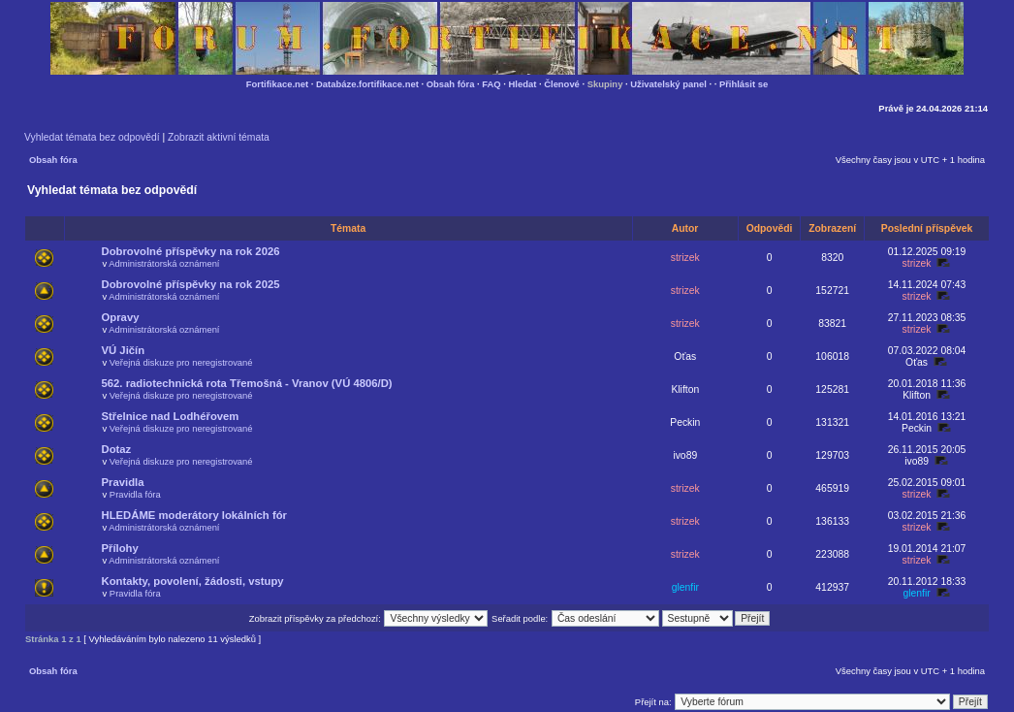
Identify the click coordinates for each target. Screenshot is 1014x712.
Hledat (523, 84)
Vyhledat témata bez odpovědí (92, 137)
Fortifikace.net (277, 84)
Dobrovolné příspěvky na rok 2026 (191, 251)
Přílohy (120, 548)
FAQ (491, 84)
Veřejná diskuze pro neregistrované (181, 362)
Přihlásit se (743, 84)
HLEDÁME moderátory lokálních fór (194, 515)
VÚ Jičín (123, 350)
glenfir (685, 587)
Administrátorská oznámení (164, 263)
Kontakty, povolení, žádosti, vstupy (193, 581)
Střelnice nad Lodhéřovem (170, 416)
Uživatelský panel (668, 84)
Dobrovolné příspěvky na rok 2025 (191, 284)
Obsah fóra (451, 84)
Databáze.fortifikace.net (367, 84)
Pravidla (123, 482)
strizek (685, 257)
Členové (562, 84)
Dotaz (117, 449)
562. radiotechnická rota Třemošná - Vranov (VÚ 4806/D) (247, 383)
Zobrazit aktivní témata (218, 137)
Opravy (121, 317)
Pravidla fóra (135, 494)
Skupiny (605, 84)
